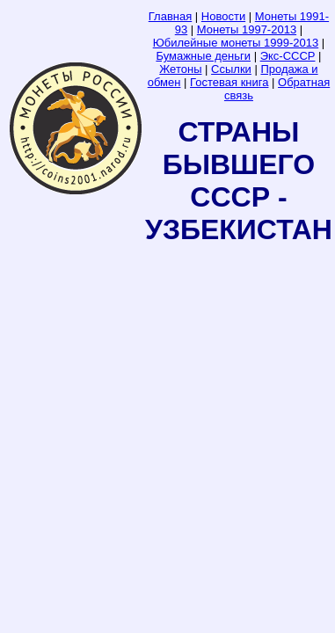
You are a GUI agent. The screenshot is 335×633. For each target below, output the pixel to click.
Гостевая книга (229, 82)
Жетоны (180, 69)
